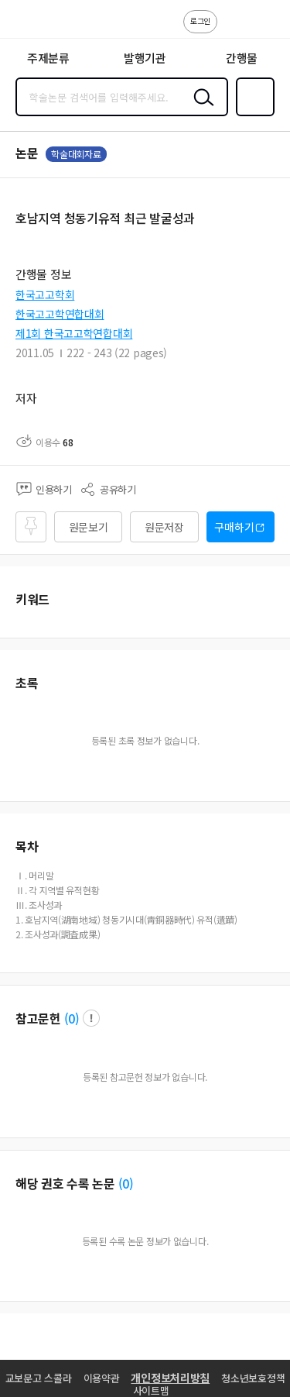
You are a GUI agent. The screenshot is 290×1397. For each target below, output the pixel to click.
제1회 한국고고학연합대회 (73, 333)
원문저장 (164, 527)
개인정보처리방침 (170, 1377)
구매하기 (234, 527)
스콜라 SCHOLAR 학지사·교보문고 (46, 24)
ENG (266, 29)
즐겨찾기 (252, 114)
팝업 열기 (91, 1018)
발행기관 (145, 58)
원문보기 (88, 527)
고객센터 (233, 29)
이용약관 (102, 1378)
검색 (200, 109)
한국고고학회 (44, 294)
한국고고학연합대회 (59, 314)
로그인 (200, 20)
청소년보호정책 (253, 1378)
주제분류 (48, 58)
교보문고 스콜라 (38, 1378)
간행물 (242, 58)
